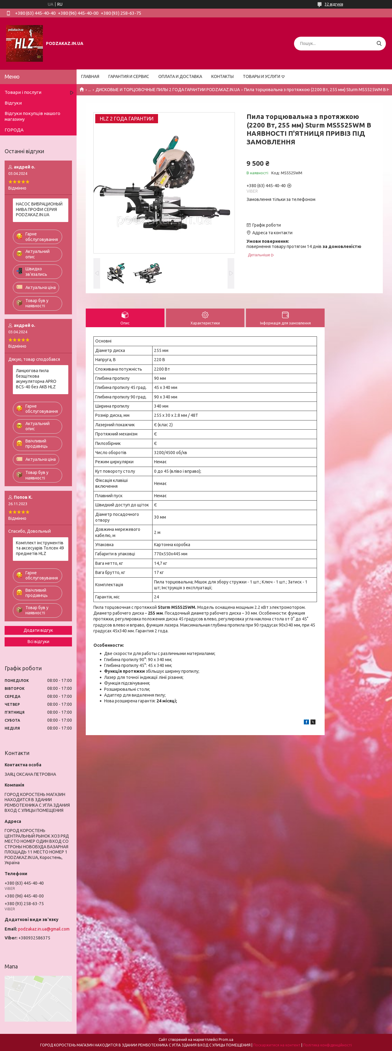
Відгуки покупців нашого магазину (32, 116)
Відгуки (13, 102)
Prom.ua (226, 1040)
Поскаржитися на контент (276, 1045)
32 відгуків (334, 4)
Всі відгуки (38, 641)
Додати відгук (38, 630)
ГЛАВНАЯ (90, 76)
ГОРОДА (14, 129)
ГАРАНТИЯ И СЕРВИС (128, 76)
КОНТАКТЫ (222, 76)
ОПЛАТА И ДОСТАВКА (180, 76)
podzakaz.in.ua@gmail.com (44, 929)
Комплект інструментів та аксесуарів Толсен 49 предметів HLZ (40, 548)
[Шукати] (379, 43)
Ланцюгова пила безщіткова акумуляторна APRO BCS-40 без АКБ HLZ (36, 378)
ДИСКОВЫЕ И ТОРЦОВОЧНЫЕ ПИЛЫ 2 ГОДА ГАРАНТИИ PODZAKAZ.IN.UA (168, 89)
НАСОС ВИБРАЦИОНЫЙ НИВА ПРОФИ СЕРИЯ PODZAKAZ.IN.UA (39, 209)
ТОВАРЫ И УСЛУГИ (261, 76)
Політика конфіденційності (327, 1045)
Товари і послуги (23, 92)
